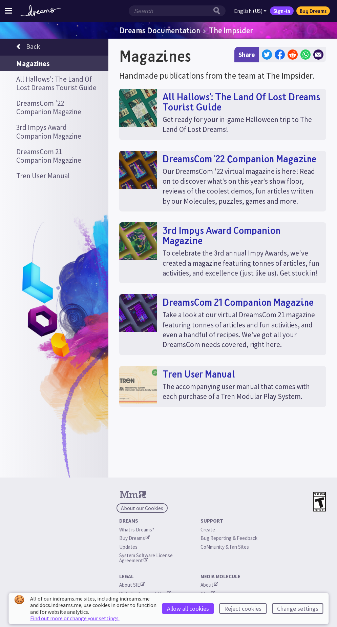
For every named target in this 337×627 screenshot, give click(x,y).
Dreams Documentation (159, 30)
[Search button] (218, 10)
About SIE (132, 585)
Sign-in (281, 10)
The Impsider (231, 30)
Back (28, 47)
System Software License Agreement (146, 558)
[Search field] (170, 10)
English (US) (250, 10)
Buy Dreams (313, 10)
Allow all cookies (188, 608)
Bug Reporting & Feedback (229, 538)
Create (208, 529)
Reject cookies (242, 608)
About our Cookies (142, 508)
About (209, 585)
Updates (128, 547)
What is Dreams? (136, 529)
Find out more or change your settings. (75, 618)
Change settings (297, 608)
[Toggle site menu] (8, 10)
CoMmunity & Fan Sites (225, 547)
